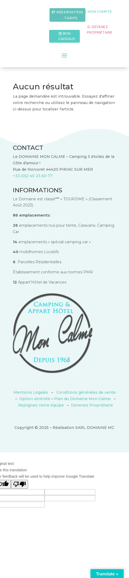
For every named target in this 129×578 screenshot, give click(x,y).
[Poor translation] (19, 484)
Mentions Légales (30, 392)
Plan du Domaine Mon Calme (82, 398)
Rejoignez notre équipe (41, 405)
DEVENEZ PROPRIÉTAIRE (99, 29)
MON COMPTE (100, 12)
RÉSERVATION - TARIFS (69, 15)
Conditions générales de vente (86, 392)
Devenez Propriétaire (92, 405)
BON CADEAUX (66, 36)
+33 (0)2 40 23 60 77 (33, 175)
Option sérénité (34, 398)
